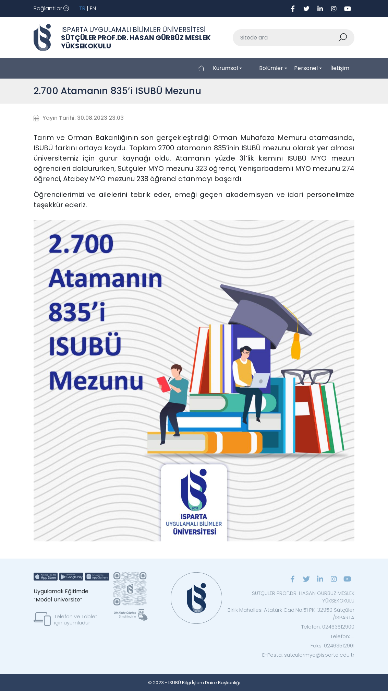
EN (93, 8)
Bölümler (271, 68)
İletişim (339, 68)
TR (82, 8)
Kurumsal (225, 68)
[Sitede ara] (285, 37)
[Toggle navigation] (51, 8)
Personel (306, 68)
